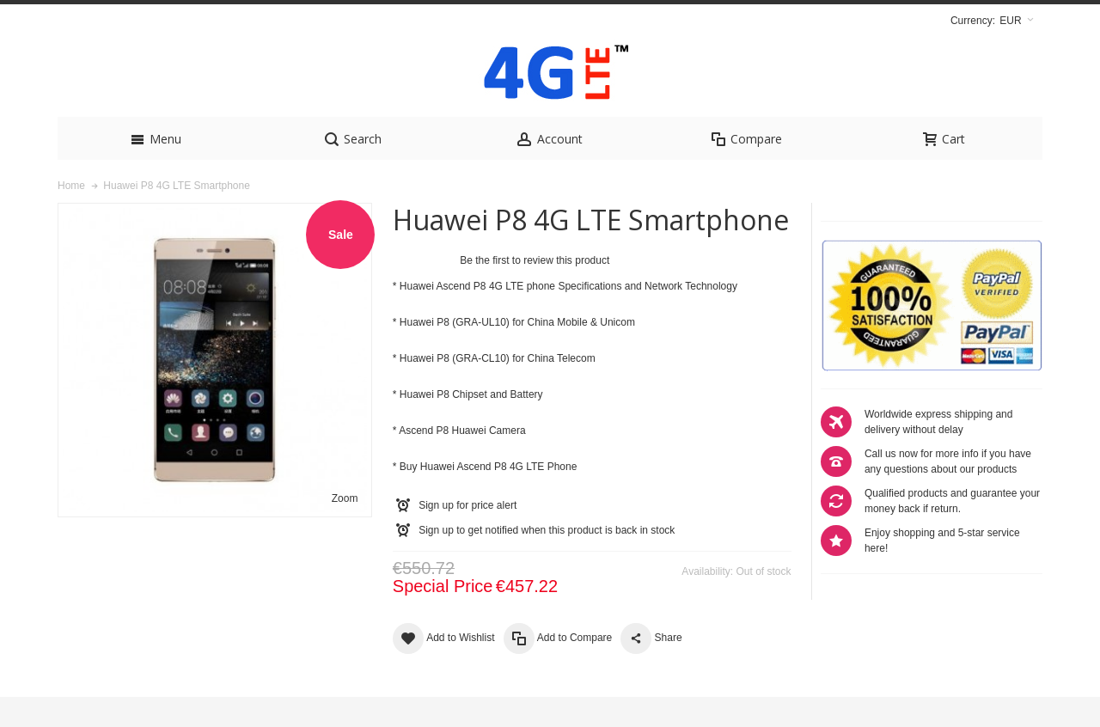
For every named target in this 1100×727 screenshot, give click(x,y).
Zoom (345, 528)
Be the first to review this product (534, 290)
